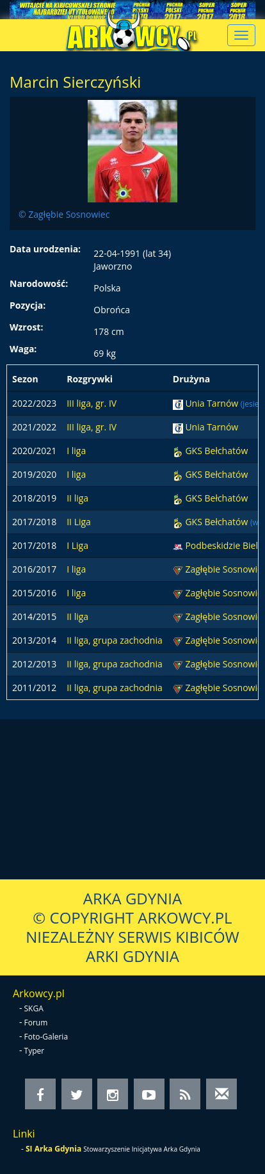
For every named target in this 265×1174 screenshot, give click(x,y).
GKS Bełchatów (216, 450)
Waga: (23, 349)
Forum (36, 1022)
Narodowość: (39, 283)
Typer (34, 1050)
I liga (76, 450)
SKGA (34, 1008)
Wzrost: (26, 327)
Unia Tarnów (212, 403)
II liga (77, 498)
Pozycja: (27, 305)
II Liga (79, 522)
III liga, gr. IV (91, 403)
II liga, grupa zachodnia (115, 640)
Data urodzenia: (45, 249)
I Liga (77, 545)
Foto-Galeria (46, 1036)
